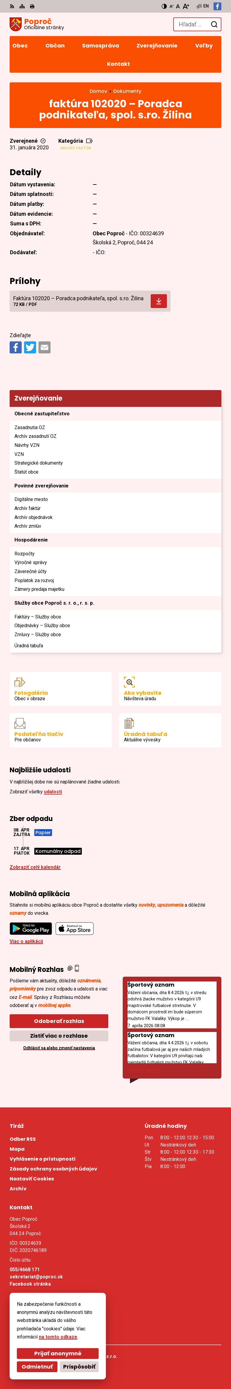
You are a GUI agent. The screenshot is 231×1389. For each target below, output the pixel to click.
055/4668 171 (25, 1269)
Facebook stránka (30, 1284)
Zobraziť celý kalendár (35, 867)
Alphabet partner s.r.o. (91, 1356)
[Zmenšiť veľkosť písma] (171, 6)
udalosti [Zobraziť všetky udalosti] (53, 792)
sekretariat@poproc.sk (36, 1277)
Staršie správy (144, 1070)
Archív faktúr (75, 148)
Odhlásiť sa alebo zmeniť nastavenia (59, 1048)
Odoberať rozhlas (59, 1021)
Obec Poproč (81, 1364)
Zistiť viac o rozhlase (59, 1035)
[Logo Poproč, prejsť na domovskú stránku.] (37, 24)
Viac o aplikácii (26, 941)
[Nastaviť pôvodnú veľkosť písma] (178, 6)
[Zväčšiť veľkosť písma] (185, 6)
